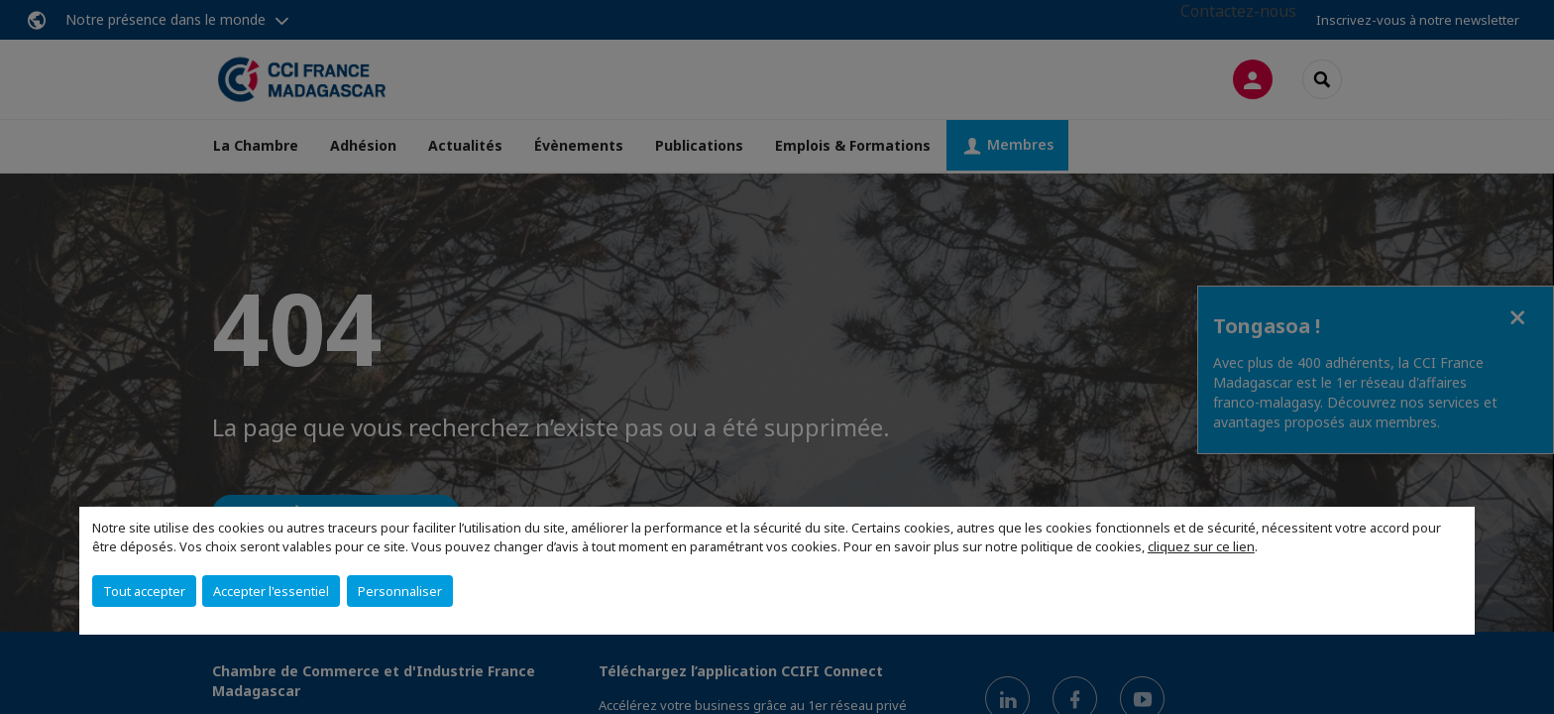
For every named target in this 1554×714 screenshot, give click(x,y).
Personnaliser (400, 591)
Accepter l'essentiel (271, 591)
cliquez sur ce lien (1201, 546)
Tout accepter (144, 591)
